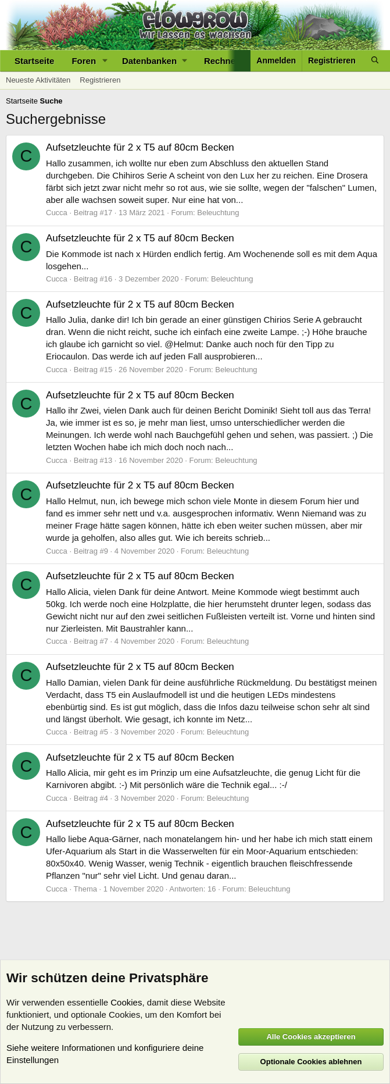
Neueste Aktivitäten (38, 80)
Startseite (34, 61)
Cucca (56, 212)
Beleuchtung (218, 212)
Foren (83, 61)
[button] (105, 61)
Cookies (126, 1002)
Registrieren (100, 80)
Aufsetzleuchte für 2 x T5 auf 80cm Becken (140, 147)
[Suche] (375, 61)
